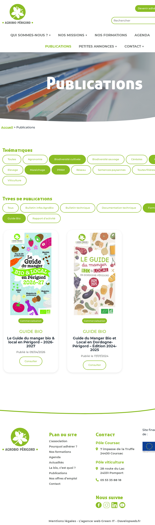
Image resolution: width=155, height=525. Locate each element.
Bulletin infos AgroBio (39, 207)
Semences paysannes (111, 169)
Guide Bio (14, 218)
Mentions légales (62, 521)
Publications (58, 46)
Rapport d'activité (43, 218)
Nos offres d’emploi (63, 478)
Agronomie (35, 159)
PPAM (61, 169)
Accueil (7, 127)
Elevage (13, 169)
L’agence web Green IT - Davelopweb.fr (110, 521)
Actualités (56, 462)
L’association (58, 441)
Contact (54, 484)
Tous (10, 207)
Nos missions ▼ (72, 35)
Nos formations (111, 35)
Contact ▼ (134, 46)
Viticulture (14, 180)
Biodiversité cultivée (67, 159)
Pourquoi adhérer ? (63, 446)
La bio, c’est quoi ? (62, 468)
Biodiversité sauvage (105, 159)
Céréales (136, 159)
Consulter (31, 361)
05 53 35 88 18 (110, 480)
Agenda (142, 35)
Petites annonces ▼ (98, 46)
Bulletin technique (78, 207)
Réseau (81, 169)
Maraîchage (37, 169)
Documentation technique (119, 207)
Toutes (12, 159)
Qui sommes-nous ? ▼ (30, 35)
